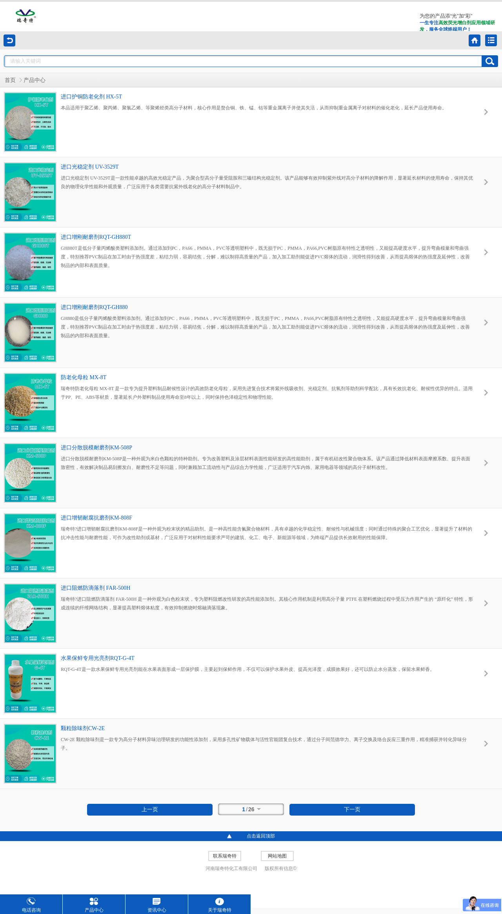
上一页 (150, 809)
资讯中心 (156, 905)
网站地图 (277, 856)
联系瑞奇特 (224, 856)
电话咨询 (31, 905)
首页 (10, 80)
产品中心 (34, 80)
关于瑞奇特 (219, 905)
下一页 (352, 809)
